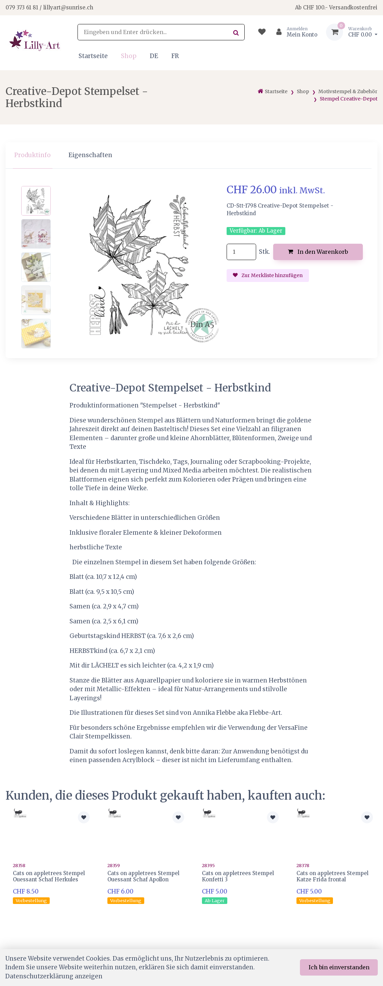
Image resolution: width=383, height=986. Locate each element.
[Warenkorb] (351, 32)
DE (154, 56)
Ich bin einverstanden (339, 967)
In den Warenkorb (318, 251)
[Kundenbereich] (293, 32)
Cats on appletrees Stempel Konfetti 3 (238, 876)
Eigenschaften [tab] (90, 155)
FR (175, 56)
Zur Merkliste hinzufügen (268, 275)
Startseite (93, 56)
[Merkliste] (261, 32)
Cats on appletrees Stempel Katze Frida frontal (332, 876)
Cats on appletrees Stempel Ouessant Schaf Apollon (143, 876)
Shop (129, 56)
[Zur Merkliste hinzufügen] (84, 817)
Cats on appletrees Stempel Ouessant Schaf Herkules (49, 876)
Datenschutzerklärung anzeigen (54, 976)
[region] (191, 155)
